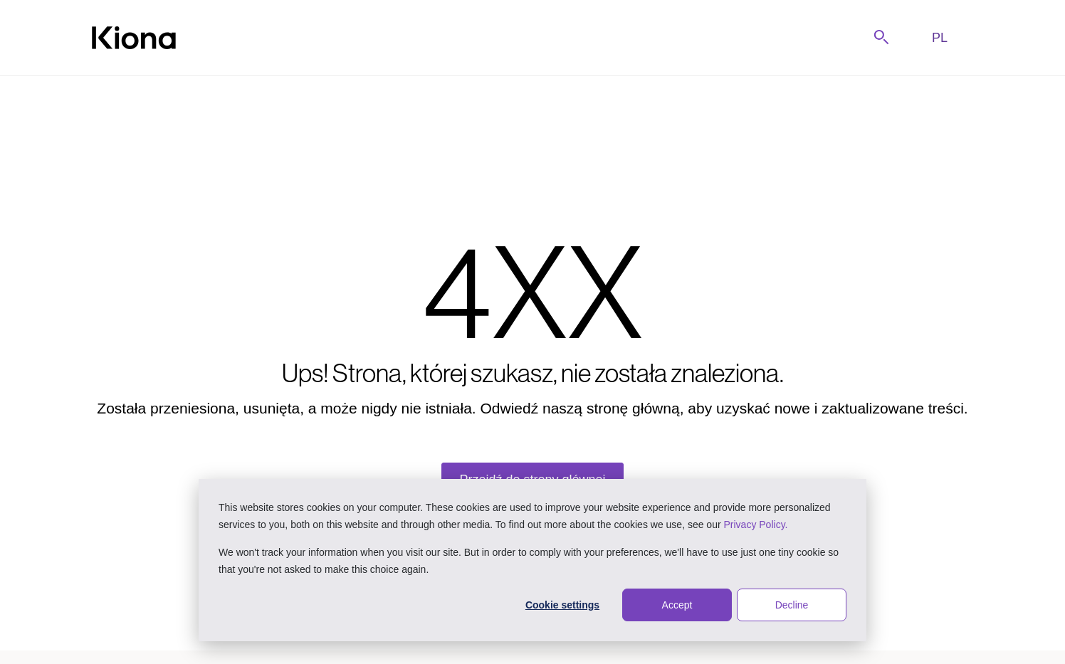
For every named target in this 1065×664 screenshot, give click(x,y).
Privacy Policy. (756, 524)
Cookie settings (562, 605)
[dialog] (532, 560)
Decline (792, 605)
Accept (677, 605)
